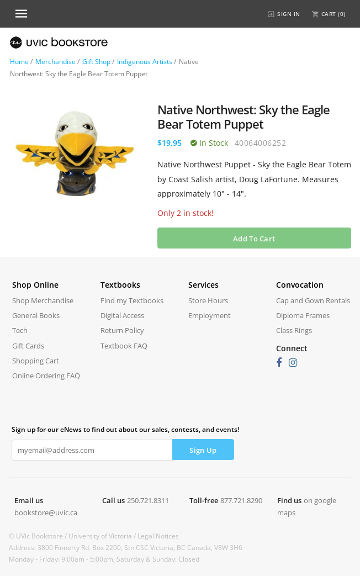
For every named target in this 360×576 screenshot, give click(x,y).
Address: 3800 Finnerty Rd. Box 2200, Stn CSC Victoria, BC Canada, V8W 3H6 (125, 547)
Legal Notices (158, 536)
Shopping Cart (35, 361)
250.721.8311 (148, 500)
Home (19, 61)
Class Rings (294, 330)
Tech (20, 330)
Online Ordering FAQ (46, 376)
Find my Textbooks (131, 300)
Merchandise (55, 61)
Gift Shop (96, 61)
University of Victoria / (102, 536)
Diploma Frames (303, 315)
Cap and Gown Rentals (313, 300)
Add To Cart (254, 239)
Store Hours (208, 300)
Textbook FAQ (123, 346)
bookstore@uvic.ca (45, 512)
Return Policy (122, 330)
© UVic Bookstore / (38, 536)
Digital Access (122, 315)
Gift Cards (28, 346)
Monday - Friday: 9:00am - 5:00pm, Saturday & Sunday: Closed (104, 559)
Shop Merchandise (42, 300)
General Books (36, 315)
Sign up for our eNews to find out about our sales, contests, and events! (125, 429)
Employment (209, 315)
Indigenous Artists (144, 61)
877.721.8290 (241, 500)
